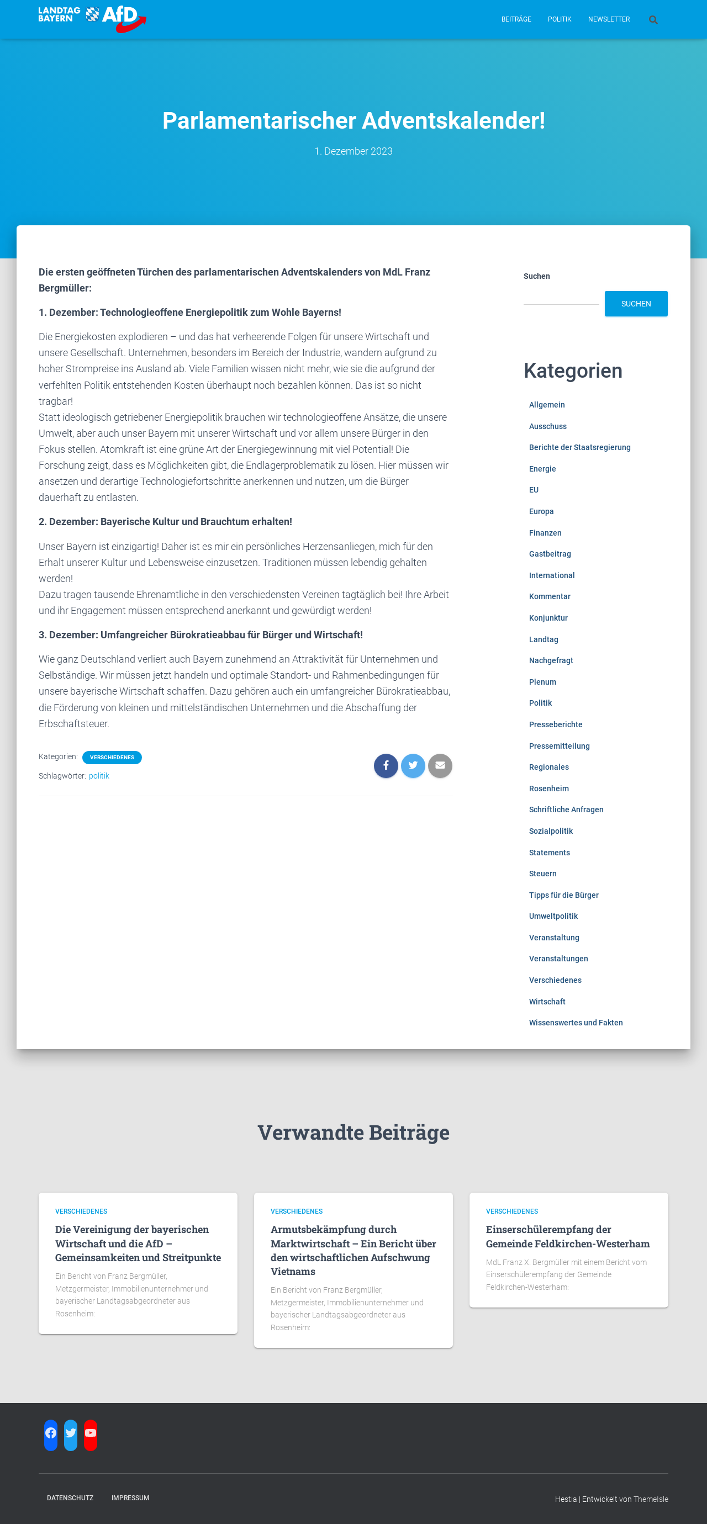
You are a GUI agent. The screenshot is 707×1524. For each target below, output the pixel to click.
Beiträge (516, 19)
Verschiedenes (112, 757)
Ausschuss (548, 426)
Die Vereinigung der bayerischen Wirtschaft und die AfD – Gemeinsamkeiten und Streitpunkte (138, 1243)
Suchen (537, 276)
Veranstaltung (554, 937)
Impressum (131, 1498)
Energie (542, 468)
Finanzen (545, 532)
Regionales (549, 767)
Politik (560, 19)
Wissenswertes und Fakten (576, 1022)
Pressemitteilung (559, 746)
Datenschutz (70, 1498)
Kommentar (550, 596)
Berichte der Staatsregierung (580, 447)
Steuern (543, 873)
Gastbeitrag (550, 553)
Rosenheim (549, 788)
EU (534, 489)
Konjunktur (548, 617)
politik (99, 775)
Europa (541, 511)
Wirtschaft (547, 1001)
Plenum (542, 682)
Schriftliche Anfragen (566, 809)
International (552, 575)
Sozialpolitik (551, 831)
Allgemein (547, 404)
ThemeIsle (651, 1499)
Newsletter (609, 19)
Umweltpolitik (553, 916)
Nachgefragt (551, 660)
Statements (549, 852)
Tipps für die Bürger (564, 895)
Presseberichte (556, 724)
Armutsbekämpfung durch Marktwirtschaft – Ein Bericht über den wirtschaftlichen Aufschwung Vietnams (353, 1250)
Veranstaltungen (558, 958)
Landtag (543, 639)
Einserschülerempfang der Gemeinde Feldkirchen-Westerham (568, 1236)
